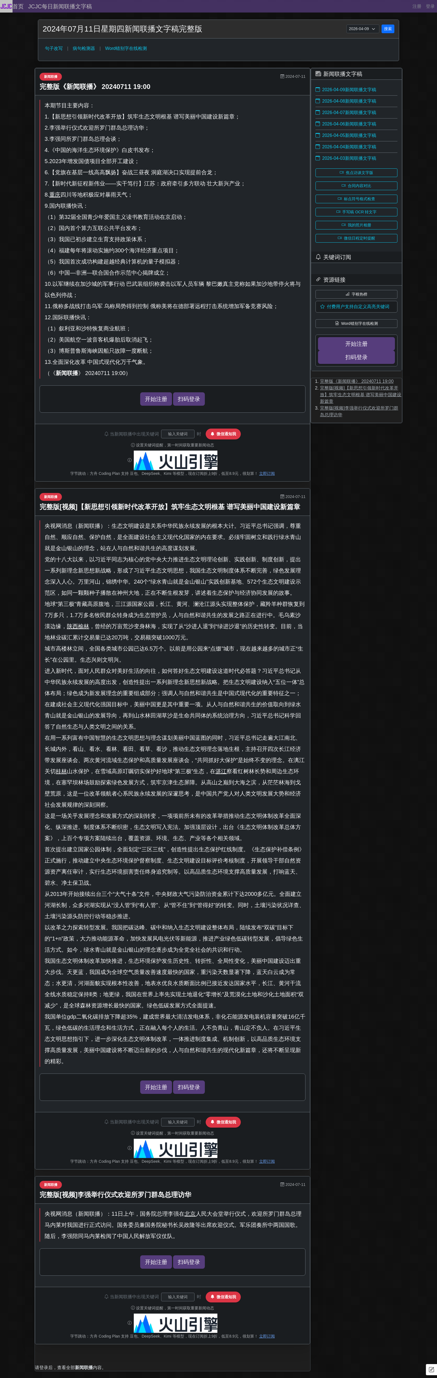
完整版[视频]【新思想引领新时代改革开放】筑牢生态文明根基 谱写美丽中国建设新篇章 (170, 507)
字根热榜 (356, 294)
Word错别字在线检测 (126, 48)
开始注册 (156, 399)
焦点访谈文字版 (356, 172)
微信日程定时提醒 (356, 238)
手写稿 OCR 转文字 (356, 212)
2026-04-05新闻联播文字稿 (345, 135)
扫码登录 (189, 399)
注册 (416, 6)
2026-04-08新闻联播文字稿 (345, 101)
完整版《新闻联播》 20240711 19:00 (95, 86)
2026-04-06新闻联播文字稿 (345, 124)
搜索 (388, 28)
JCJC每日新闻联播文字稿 (60, 6)
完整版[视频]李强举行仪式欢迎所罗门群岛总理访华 (115, 1194)
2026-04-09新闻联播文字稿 (345, 89)
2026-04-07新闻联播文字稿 (345, 112)
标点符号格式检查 (356, 199)
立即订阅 (267, 473)
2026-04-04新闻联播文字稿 (345, 146)
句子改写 (54, 48)
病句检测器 (84, 48)
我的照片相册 (356, 225)
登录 (430, 6)
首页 (18, 6)
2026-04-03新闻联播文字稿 (345, 158)
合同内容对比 (356, 185)
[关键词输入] (178, 434)
